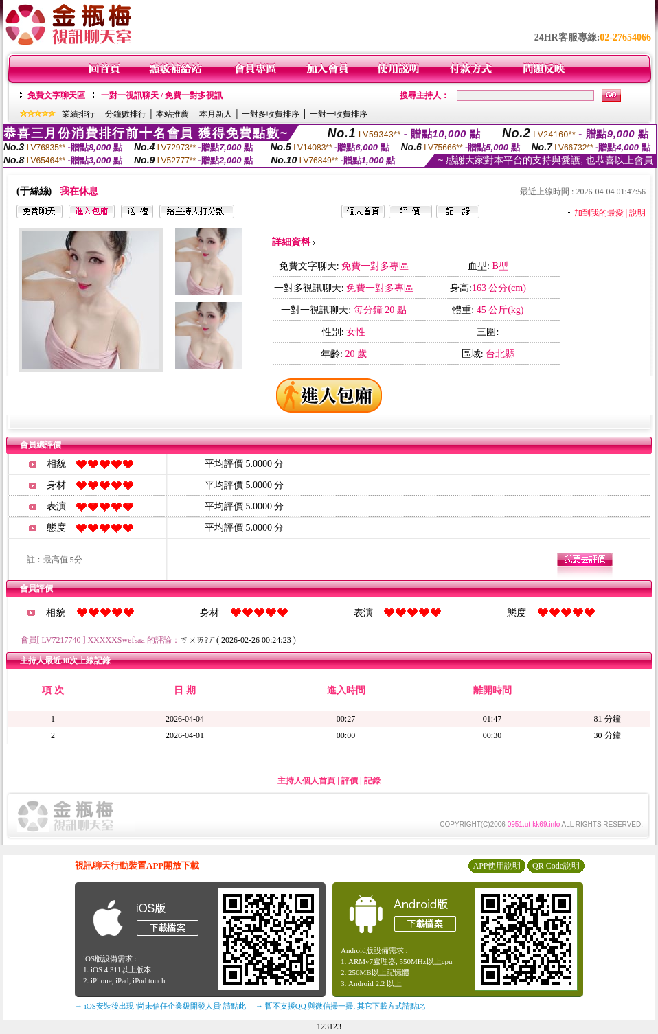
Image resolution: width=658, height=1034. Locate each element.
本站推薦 (172, 114)
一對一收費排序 (338, 114)
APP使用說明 (497, 866)
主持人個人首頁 (306, 780)
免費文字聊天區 (56, 95)
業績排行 (78, 114)
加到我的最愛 (599, 213)
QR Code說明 (556, 866)
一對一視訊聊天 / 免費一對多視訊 (162, 95)
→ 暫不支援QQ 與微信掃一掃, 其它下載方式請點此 (340, 1006)
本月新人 (215, 114)
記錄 (372, 780)
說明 (637, 213)
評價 (349, 780)
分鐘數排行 (125, 114)
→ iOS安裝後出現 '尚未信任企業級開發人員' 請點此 (160, 1006)
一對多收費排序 (270, 114)
